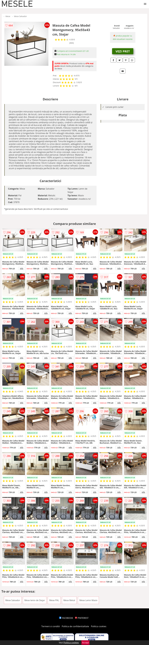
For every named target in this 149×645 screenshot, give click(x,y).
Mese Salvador (20, 16)
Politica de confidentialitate (75, 626)
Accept (85, 642)
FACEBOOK (66, 617)
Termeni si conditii (50, 626)
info (21, 268)
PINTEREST (81, 617)
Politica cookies (98, 626)
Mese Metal (69, 600)
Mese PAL (54, 600)
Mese (8, 16)
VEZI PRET (122, 51)
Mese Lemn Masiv (88, 600)
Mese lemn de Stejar (34, 600)
